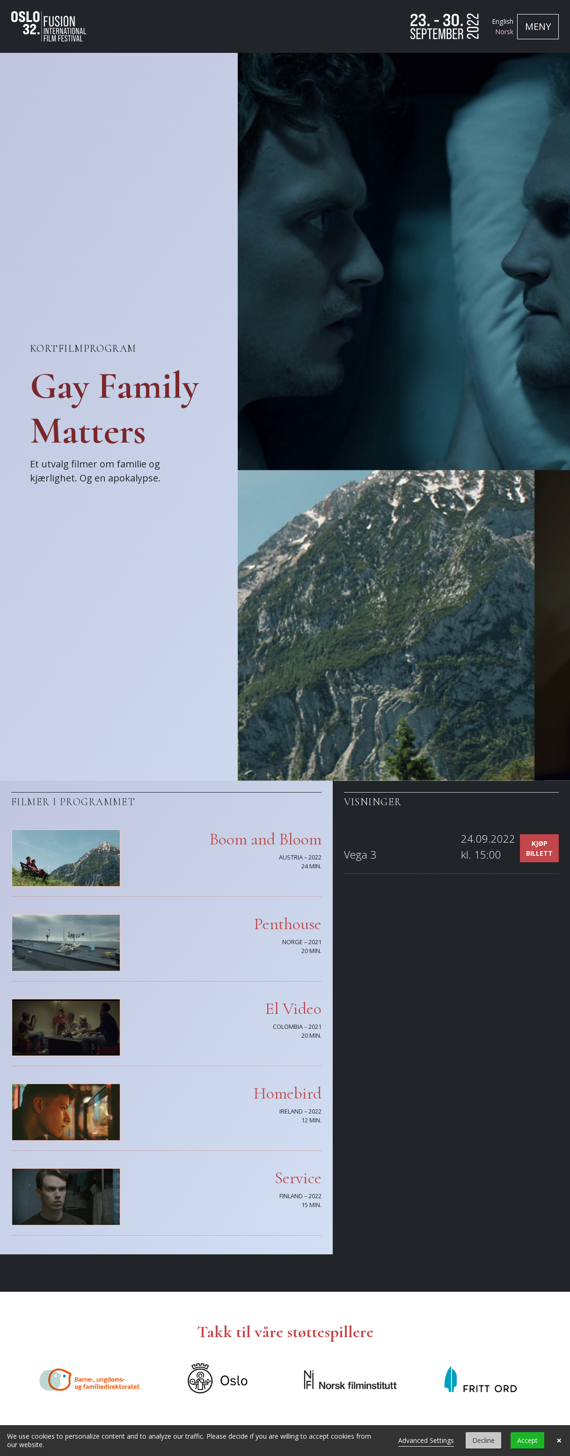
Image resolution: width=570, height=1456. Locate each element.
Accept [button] (527, 1440)
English (502, 21)
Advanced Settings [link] (426, 1440)
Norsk (504, 31)
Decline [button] (483, 1440)
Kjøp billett (539, 848)
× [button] (559, 1440)
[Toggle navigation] (538, 26)
